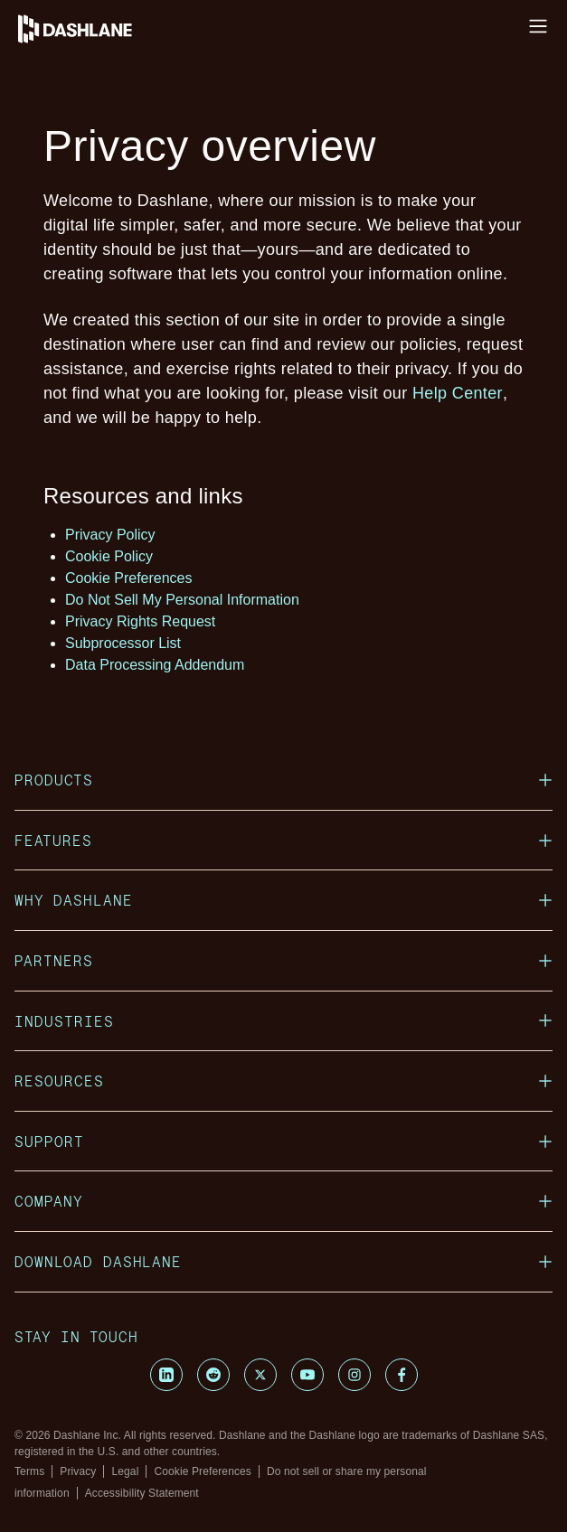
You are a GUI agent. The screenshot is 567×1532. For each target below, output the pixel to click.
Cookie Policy (109, 556)
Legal (124, 1471)
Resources (283, 1080)
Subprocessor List (123, 643)
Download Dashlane (283, 1261)
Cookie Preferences (129, 578)
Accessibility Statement (142, 1493)
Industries (283, 1020)
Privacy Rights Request (140, 621)
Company (283, 1200)
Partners (283, 960)
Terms (29, 1471)
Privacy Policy (110, 534)
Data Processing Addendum (154, 664)
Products (283, 779)
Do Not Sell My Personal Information (182, 599)
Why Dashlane (283, 899)
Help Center (457, 393)
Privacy (78, 1471)
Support (283, 1141)
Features (283, 840)
